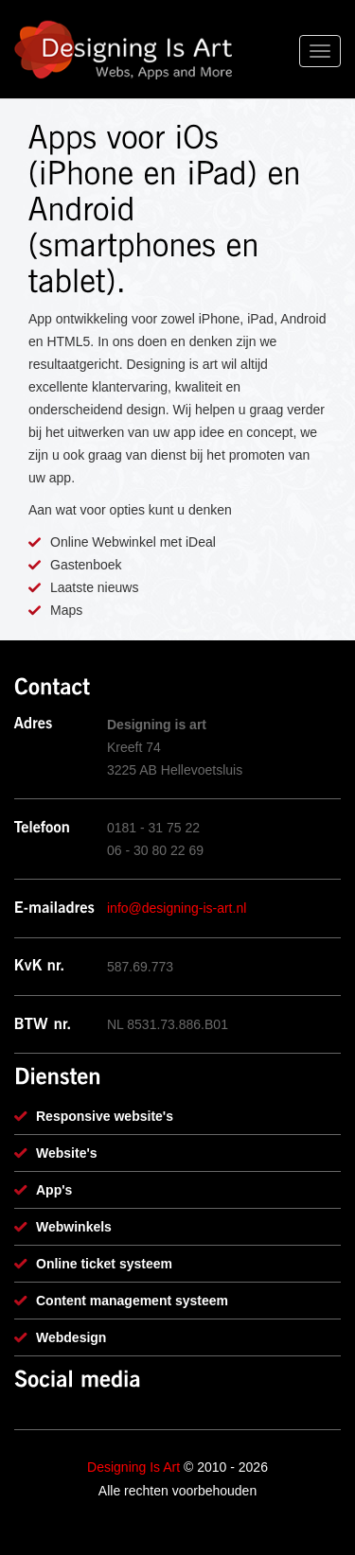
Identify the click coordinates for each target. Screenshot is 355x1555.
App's (54, 1189)
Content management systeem (132, 1300)
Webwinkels (74, 1226)
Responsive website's (104, 1116)
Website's (67, 1153)
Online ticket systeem (104, 1263)
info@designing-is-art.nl (176, 908)
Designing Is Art (133, 1467)
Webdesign (71, 1337)
